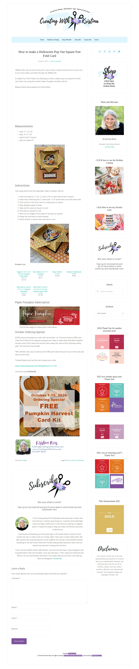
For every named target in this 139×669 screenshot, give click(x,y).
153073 (24, 279)
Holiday (24, 461)
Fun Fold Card (73, 461)
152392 (57, 274)
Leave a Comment (55, 62)
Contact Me (57, 559)
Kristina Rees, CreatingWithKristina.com (69, 19)
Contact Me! (109, 148)
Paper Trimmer (57, 273)
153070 (40, 294)
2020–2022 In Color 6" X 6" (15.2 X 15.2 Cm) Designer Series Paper (40, 290)
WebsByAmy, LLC (97, 656)
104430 (74, 274)
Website (15, 630)
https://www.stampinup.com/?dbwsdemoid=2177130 (36, 367)
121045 (40, 276)
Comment (16, 579)
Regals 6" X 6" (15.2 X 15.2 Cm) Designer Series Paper (24, 275)
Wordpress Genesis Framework (73, 656)
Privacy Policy (72, 654)
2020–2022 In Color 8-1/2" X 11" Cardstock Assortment (24, 290)
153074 (24, 294)
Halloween (81, 461)
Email (14, 619)
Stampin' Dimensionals (74, 273)
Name (14, 608)
